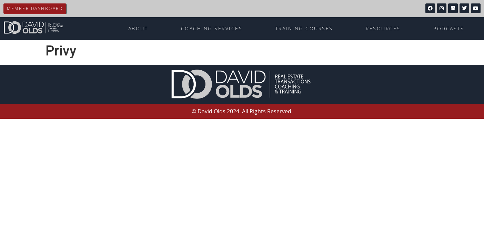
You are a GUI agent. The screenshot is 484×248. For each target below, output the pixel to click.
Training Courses (304, 28)
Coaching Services (212, 28)
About (138, 28)
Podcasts (448, 28)
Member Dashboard (35, 8)
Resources (383, 28)
